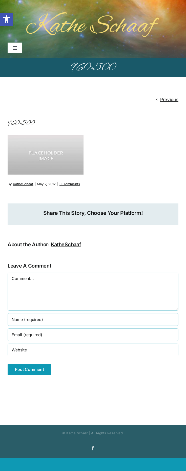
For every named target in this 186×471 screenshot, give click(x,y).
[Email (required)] (93, 334)
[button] (6, 19)
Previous (169, 99)
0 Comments (69, 184)
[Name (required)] (93, 319)
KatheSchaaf (23, 184)
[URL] (93, 350)
